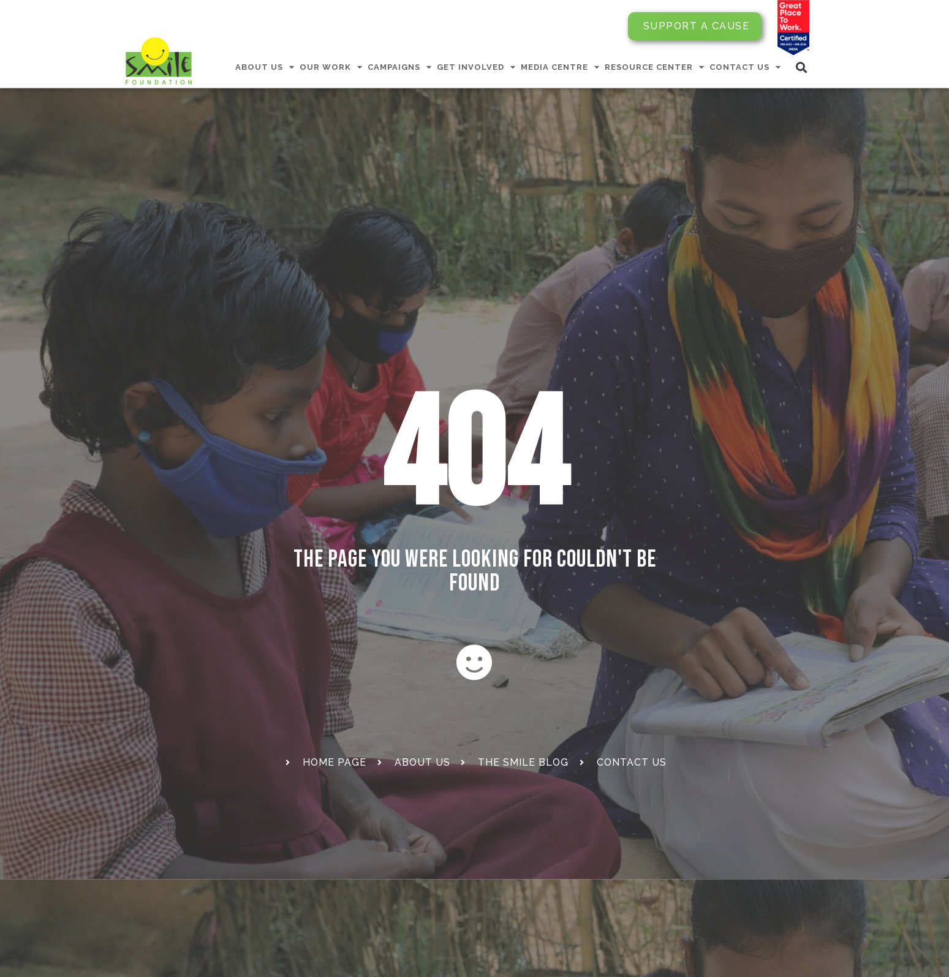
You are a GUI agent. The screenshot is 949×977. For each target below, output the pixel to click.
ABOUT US (265, 67)
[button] (802, 67)
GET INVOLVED (476, 67)
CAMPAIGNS (400, 67)
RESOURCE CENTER (655, 67)
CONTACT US (745, 67)
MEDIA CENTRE (560, 67)
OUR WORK (331, 67)
